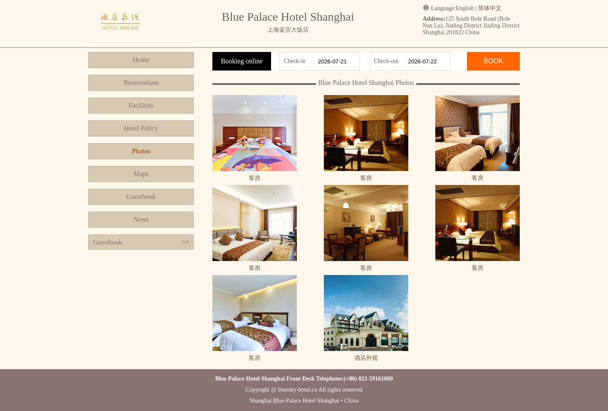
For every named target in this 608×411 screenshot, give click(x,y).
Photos (141, 151)
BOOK (493, 61)
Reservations (141, 82)
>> (185, 242)
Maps (141, 173)
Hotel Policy (141, 128)
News (141, 219)
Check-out (386, 61)
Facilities (141, 105)
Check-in (294, 61)
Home (141, 59)
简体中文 (490, 8)
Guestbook (140, 196)
